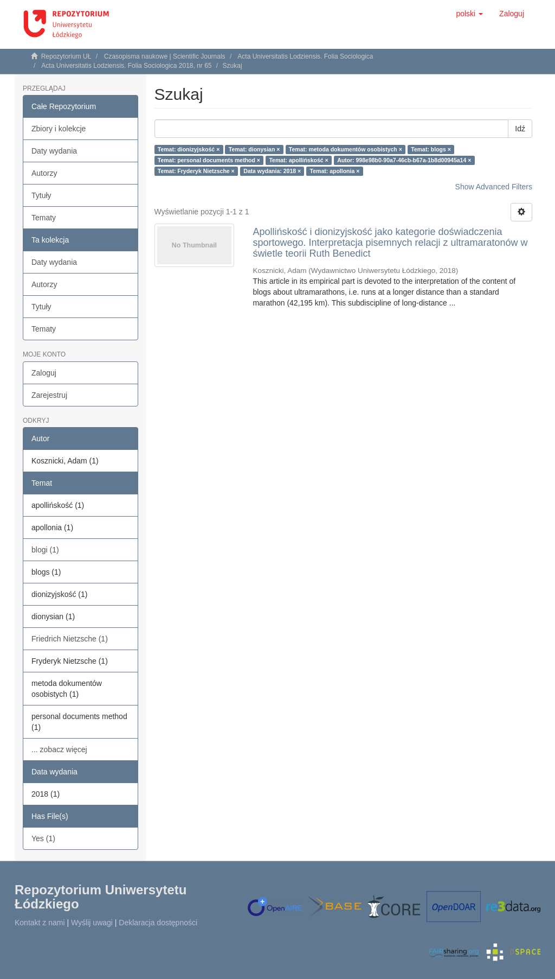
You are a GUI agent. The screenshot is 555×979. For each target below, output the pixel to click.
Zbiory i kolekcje (58, 128)
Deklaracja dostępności (158, 922)
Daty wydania (54, 151)
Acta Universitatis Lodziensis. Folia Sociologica (305, 56)
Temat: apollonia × (335, 171)
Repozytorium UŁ (66, 56)
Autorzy (44, 173)
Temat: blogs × (431, 149)
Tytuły (41, 195)
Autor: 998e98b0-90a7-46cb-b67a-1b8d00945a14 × (404, 160)
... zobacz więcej (59, 749)
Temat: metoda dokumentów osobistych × (345, 149)
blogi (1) (45, 549)
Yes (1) (43, 838)
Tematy (43, 217)
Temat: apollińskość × (298, 160)
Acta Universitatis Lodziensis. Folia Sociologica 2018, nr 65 (126, 65)
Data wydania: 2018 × (272, 171)
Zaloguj (43, 372)
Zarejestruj (49, 395)
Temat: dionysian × (254, 149)
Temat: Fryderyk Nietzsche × (196, 171)
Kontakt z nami (40, 922)
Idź (520, 128)
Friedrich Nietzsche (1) (69, 638)
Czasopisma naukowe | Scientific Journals (164, 56)
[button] (469, 13)
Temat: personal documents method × (209, 160)
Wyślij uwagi (92, 922)
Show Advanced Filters (493, 186)
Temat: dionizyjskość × (189, 149)
